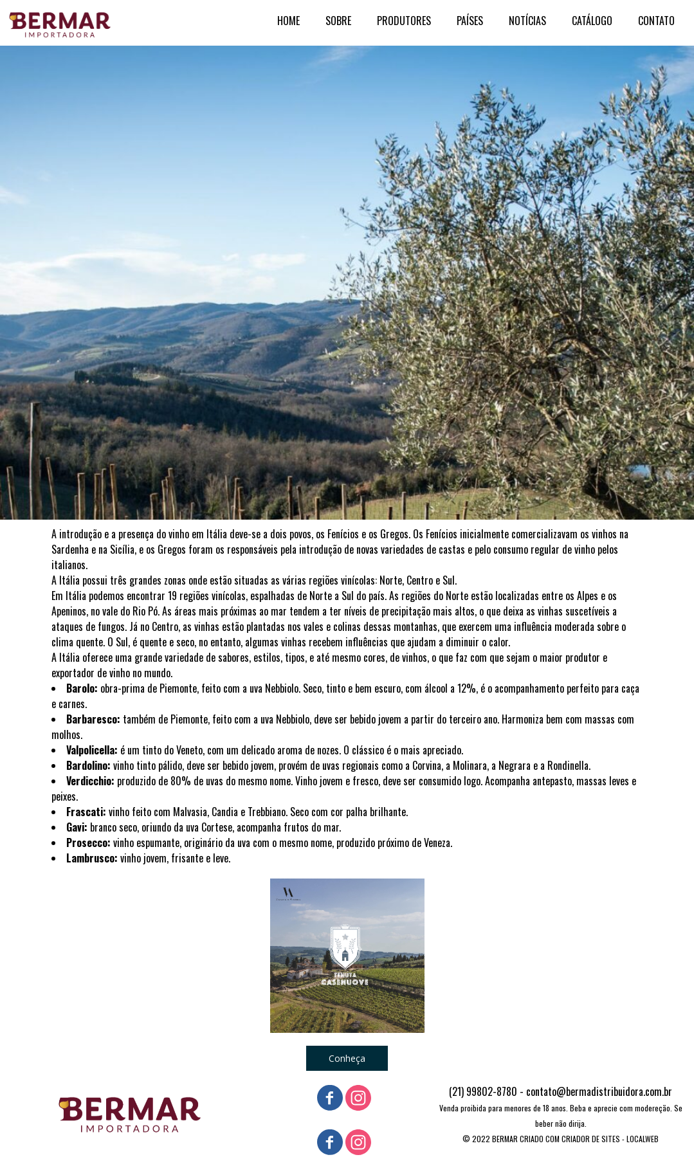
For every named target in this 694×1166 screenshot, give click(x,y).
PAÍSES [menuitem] (470, 20)
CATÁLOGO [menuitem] (592, 20)
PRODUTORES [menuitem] (404, 20)
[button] (347, 1058)
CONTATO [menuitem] (656, 20)
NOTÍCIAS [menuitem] (527, 20)
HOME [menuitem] (288, 20)
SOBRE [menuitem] (338, 20)
